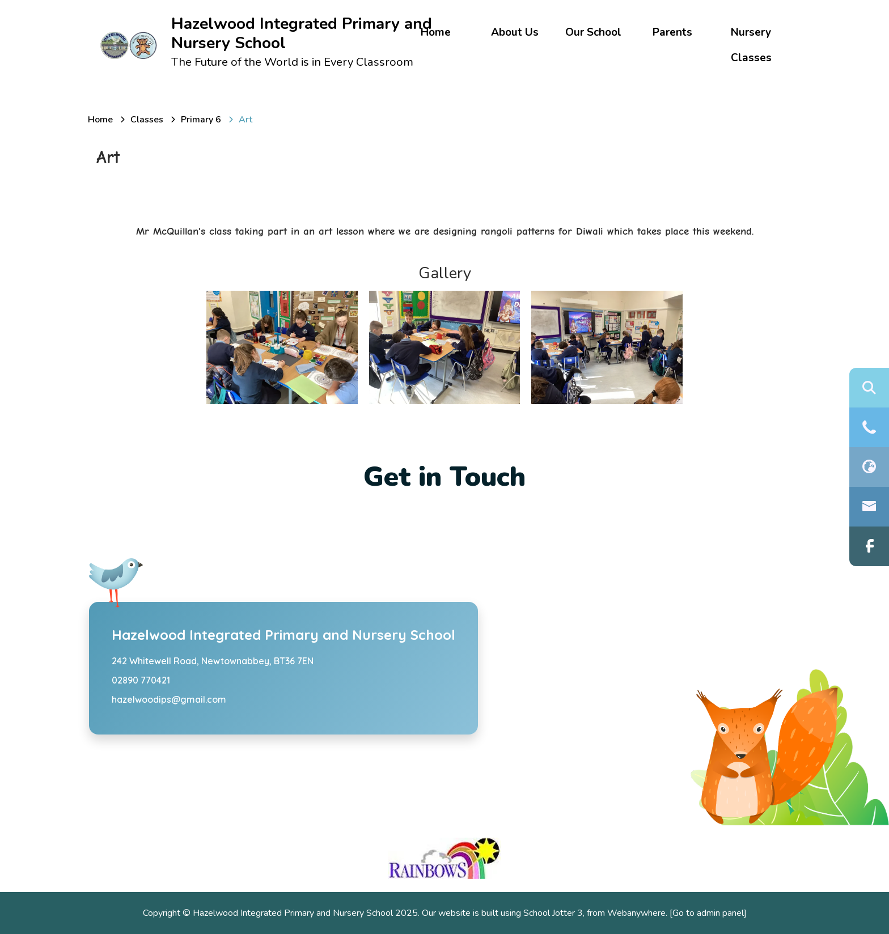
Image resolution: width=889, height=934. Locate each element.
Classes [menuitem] (751, 57)
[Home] (100, 119)
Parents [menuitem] (672, 32)
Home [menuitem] (436, 32)
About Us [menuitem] (515, 32)
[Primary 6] (201, 119)
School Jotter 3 (553, 913)
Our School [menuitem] (593, 32)
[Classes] (146, 119)
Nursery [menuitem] (751, 32)
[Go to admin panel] (708, 913)
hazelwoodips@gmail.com (169, 699)
